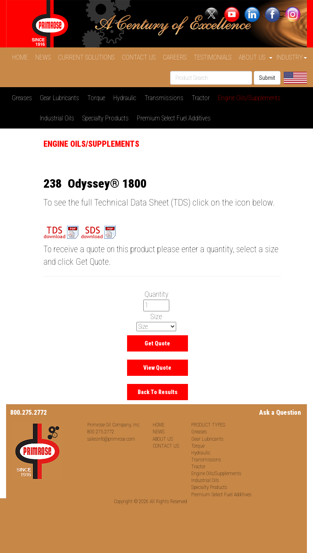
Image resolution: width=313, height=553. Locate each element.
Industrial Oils (59, 118)
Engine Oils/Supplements (251, 98)
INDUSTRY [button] (291, 57)
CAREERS (176, 57)
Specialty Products (107, 118)
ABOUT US (163, 439)
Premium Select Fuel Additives (175, 118)
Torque (97, 98)
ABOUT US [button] (255, 57)
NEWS (44, 57)
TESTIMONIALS (214, 57)
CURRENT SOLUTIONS (88, 57)
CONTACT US (140, 57)
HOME (21, 57)
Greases (23, 98)
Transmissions (166, 98)
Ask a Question (280, 412)
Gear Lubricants (61, 98)
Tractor (202, 98)
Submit (267, 78)
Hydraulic (126, 98)
